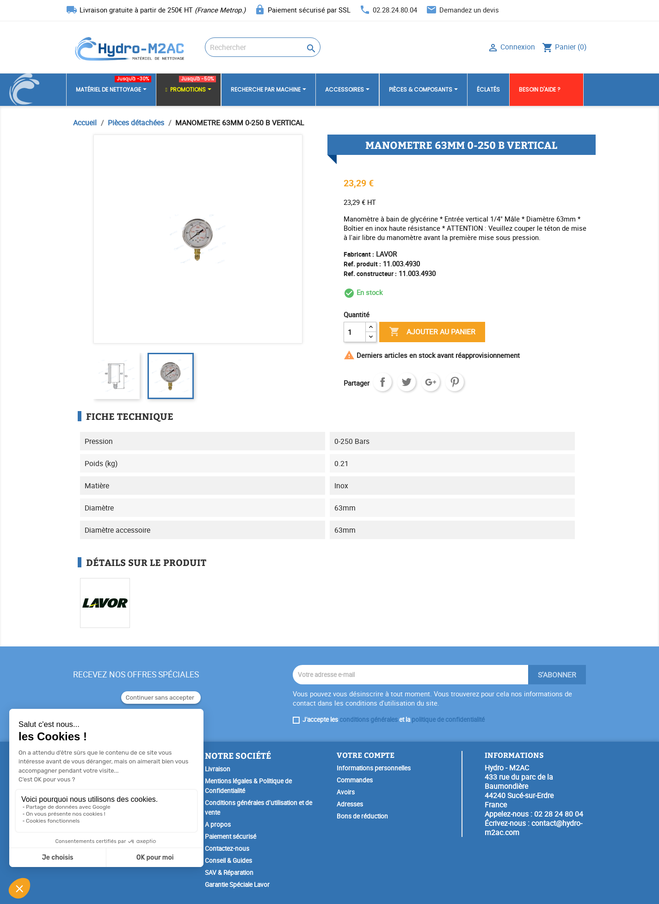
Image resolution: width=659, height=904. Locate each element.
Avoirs (346, 792)
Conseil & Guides (228, 860)
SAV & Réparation (229, 872)
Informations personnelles (374, 768)
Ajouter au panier (432, 332)
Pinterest (454, 382)
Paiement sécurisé (230, 836)
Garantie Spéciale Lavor (237, 884)
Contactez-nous (227, 848)
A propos (218, 824)
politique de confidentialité (448, 719)
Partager (382, 382)
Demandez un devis (469, 9)
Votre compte (365, 755)
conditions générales (368, 719)
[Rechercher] (262, 47)
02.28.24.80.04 (395, 9)
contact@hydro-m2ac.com (533, 827)
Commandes (355, 780)
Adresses (350, 804)
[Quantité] (355, 332)
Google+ (430, 382)
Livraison (217, 769)
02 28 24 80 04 (558, 814)
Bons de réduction (362, 816)
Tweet (406, 382)
